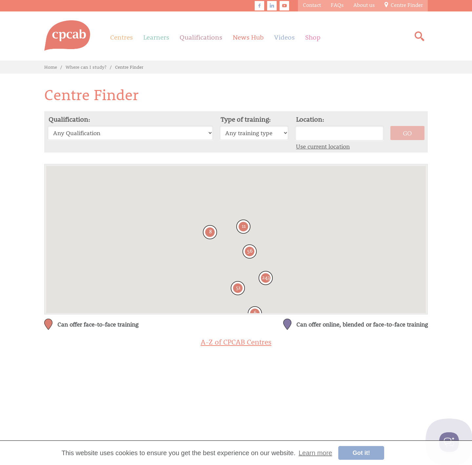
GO (407, 133)
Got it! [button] (361, 453)
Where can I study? (86, 67)
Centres (121, 37)
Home (50, 67)
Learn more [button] (315, 452)
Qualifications (201, 37)
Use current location (323, 146)
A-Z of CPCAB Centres (236, 342)
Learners (156, 37)
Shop (313, 37)
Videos (284, 37)
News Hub (248, 37)
